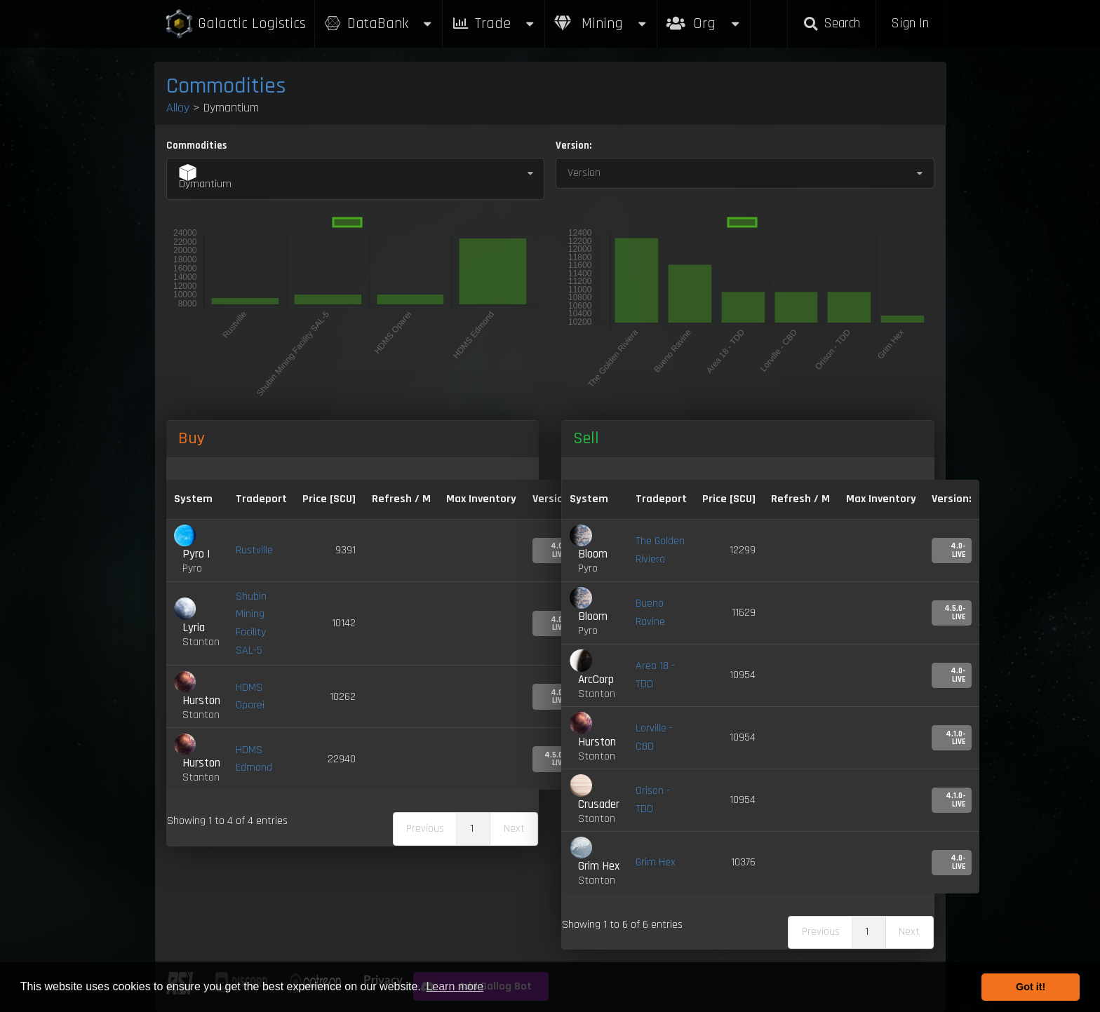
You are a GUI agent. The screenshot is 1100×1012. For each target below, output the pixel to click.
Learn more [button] (454, 986)
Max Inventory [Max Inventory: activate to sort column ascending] (481, 499)
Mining (601, 23)
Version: (573, 145)
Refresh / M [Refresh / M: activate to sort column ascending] (401, 499)
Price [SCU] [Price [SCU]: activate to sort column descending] (329, 499)
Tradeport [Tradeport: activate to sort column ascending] (261, 499)
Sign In (910, 23)
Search (831, 23)
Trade (494, 23)
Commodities (226, 86)
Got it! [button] (1030, 986)
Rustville (254, 550)
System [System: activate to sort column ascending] (193, 499)
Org (704, 16)
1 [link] (472, 828)
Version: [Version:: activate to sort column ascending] (952, 499)
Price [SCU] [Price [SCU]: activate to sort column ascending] (729, 499)
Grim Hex (656, 862)
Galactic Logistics (235, 24)
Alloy (177, 108)
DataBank (379, 23)
